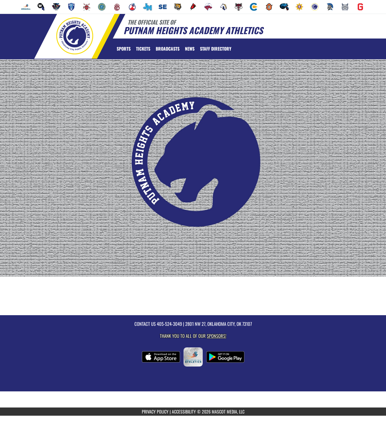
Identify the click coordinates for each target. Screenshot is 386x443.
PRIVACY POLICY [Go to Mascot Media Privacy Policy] (155, 411)
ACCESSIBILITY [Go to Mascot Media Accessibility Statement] (184, 411)
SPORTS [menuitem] (124, 48)
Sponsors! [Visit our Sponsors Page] (216, 335)
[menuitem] (25, 7)
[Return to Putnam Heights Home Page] (74, 36)
